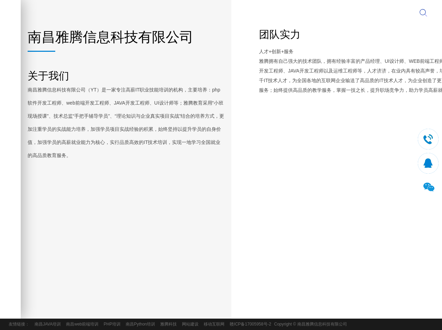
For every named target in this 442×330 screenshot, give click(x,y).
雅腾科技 (168, 324)
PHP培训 (112, 324)
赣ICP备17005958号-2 (250, 324)
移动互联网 (214, 324)
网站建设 (190, 324)
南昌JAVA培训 (48, 324)
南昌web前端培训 (82, 324)
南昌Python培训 (140, 324)
